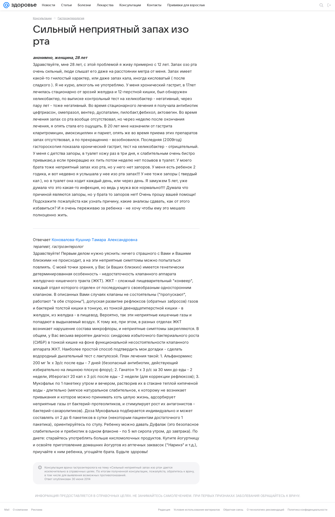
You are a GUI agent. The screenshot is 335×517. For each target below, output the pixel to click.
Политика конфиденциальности (307, 509)
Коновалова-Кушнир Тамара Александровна (94, 239)
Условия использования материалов (197, 509)
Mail (6, 509)
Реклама (36, 509)
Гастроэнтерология (71, 18)
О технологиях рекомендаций (265, 509)
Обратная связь (233, 509)
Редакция (164, 509)
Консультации (42, 18)
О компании (20, 509)
